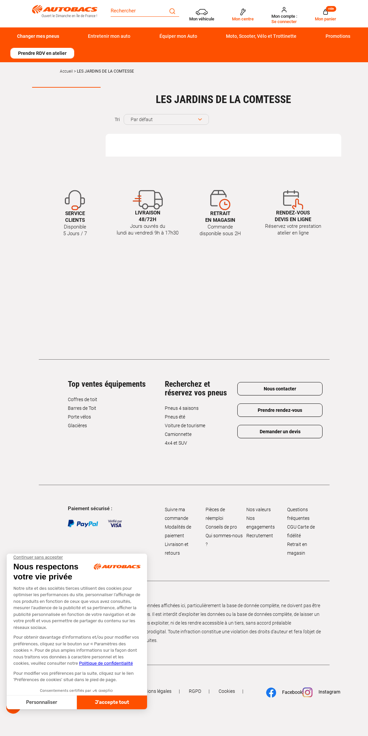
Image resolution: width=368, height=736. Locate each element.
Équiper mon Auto (178, 36)
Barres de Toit (82, 408)
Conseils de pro (221, 527)
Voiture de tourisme (185, 425)
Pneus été (175, 417)
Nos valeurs (258, 509)
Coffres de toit (82, 399)
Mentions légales (154, 691)
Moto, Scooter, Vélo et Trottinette (261, 36)
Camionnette (178, 434)
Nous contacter (280, 388)
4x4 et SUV (176, 443)
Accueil (66, 71)
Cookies (227, 691)
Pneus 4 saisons (182, 408)
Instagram (318, 692)
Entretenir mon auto (109, 36)
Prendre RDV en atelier (42, 53)
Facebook (281, 692)
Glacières (77, 425)
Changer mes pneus (38, 36)
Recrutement (259, 535)
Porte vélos (79, 417)
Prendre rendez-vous (280, 410)
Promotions (338, 36)
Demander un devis (280, 431)
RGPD (195, 691)
